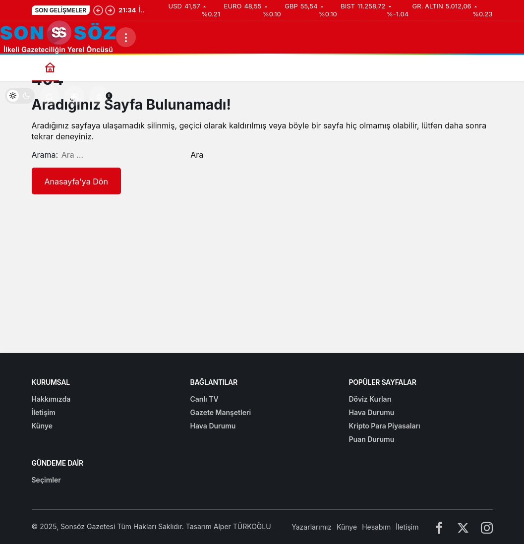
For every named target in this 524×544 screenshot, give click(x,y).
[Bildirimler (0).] (99, 96)
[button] (74, 96)
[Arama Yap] (49, 96)
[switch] (20, 96)
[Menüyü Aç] (126, 37)
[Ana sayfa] (50, 67)
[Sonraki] (110, 10)
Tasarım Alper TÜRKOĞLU (228, 526)
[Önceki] (98, 10)
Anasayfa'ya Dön (76, 181)
